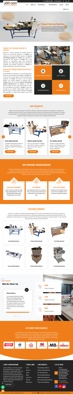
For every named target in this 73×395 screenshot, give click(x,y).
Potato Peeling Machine (43, 383)
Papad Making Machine (11, 140)
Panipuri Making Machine (35, 140)
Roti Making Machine (56, 140)
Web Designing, (49, 393)
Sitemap (28, 380)
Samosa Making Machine (14, 267)
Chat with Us (58, 1)
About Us (33, 5)
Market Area (29, 383)
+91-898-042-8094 (48, 1)
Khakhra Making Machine (36, 267)
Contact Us (66, 9)
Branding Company (65, 393)
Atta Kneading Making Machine (45, 380)
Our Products (42, 5)
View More (8, 96)
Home (27, 5)
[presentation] (3, 137)
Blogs (67, 5)
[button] (14, 317)
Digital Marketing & (57, 393)
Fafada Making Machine (59, 267)
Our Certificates (53, 5)
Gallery (61, 5)
